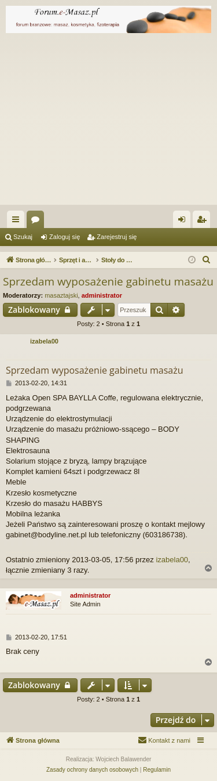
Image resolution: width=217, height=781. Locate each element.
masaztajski (61, 295)
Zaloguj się (64, 236)
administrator (102, 295)
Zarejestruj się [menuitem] (203, 221)
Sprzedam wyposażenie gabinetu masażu (108, 281)
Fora (37, 221)
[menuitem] (206, 260)
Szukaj (22, 236)
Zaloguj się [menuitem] (184, 221)
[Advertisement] (108, 122)
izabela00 (44, 341)
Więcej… (18, 221)
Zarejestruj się (117, 236)
